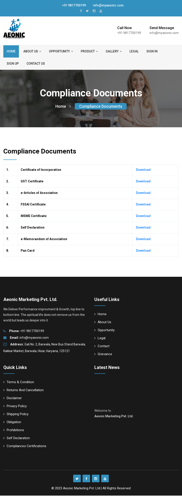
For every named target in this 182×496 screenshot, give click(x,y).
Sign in (152, 51)
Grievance (103, 355)
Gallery (114, 51)
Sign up (13, 63)
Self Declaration (16, 438)
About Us (102, 323)
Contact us (35, 63)
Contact (101, 347)
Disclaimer (12, 398)
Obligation (12, 422)
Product (89, 51)
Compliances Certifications (24, 446)
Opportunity (61, 51)
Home (11, 51)
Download (143, 170)
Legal (134, 51)
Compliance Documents (100, 106)
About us (32, 51)
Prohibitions (13, 430)
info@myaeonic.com (106, 5)
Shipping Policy (15, 414)
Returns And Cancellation (23, 390)
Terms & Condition (18, 382)
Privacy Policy (15, 406)
